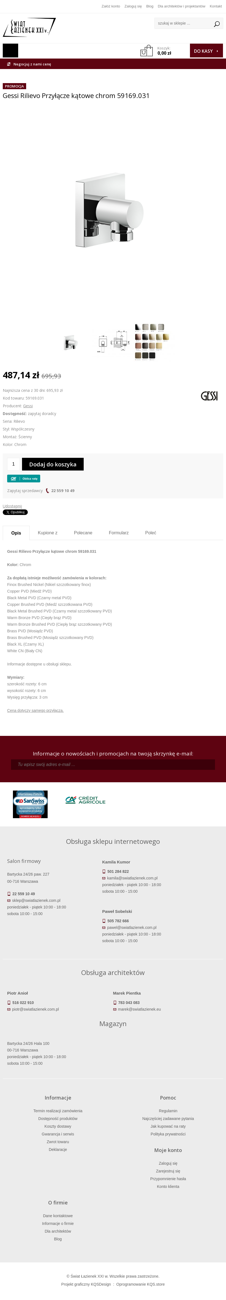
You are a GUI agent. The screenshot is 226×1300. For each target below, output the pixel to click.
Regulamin (168, 1111)
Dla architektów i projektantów (181, 6)
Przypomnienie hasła (168, 1179)
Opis (16, 533)
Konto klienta (168, 1186)
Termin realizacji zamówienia (57, 1111)
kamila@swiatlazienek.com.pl (132, 878)
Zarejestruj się (168, 1171)
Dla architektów (58, 1231)
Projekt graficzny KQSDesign (86, 1284)
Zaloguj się (133, 6)
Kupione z (48, 532)
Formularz (119, 532)
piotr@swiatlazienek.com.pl (35, 1009)
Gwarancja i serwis (58, 1134)
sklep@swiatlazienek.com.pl (36, 900)
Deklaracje (58, 1149)
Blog (149, 6)
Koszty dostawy (58, 1126)
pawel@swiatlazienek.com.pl (131, 927)
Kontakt (216, 6)
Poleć (150, 532)
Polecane (83, 532)
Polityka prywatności (168, 1134)
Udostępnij (12, 506)
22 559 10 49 (62, 490)
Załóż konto (111, 6)
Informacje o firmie (58, 1223)
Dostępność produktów (57, 1118)
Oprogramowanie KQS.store (140, 1284)
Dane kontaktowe (58, 1216)
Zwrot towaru (58, 1142)
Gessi (28, 405)
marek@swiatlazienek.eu (139, 1009)
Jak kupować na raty (168, 1126)
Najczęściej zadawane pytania (168, 1118)
